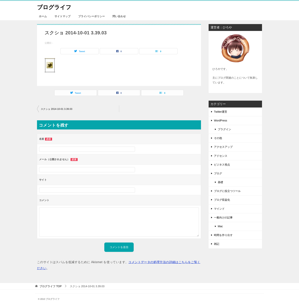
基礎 (220, 182)
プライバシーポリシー (91, 16)
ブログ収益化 (222, 199)
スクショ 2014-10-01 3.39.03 (56, 109)
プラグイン (224, 129)
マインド (219, 208)
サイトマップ (63, 16)
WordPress (220, 120)
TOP (50, 286)
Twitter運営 (220, 111)
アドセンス (220, 155)
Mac (220, 226)
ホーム (43, 16)
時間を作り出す (223, 235)
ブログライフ (54, 6)
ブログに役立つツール (227, 190)
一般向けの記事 (223, 217)
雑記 (216, 243)
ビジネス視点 (222, 164)
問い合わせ (119, 16)
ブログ (218, 173)
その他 (218, 138)
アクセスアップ (223, 146)
